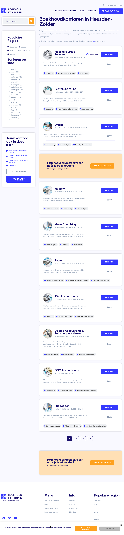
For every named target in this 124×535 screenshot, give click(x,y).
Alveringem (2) (16, 84)
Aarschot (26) (16, 74)
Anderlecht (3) (16, 87)
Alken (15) (14, 82)
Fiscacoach (62, 406)
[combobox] (15, 21)
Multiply (60, 188)
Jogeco (59, 260)
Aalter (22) (15, 72)
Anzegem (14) (16, 92)
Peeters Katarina (65, 89)
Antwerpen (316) (17, 89)
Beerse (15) (15, 117)
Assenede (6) (16, 105)
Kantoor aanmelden (115, 5)
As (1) (13, 99)
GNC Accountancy (67, 370)
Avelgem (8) (15, 107)
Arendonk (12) (16, 97)
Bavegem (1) (15, 112)
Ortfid (59, 125)
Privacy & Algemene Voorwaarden (61, 527)
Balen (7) (14, 110)
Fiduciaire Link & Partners (65, 53)
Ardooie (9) (15, 94)
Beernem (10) (16, 115)
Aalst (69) (14, 69)
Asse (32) (14, 102)
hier (93, 41)
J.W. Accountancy (66, 296)
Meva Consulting (65, 224)
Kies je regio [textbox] (11, 21)
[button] (121, 525)
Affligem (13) (15, 79)
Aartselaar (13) (16, 77)
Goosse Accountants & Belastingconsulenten (69, 332)
